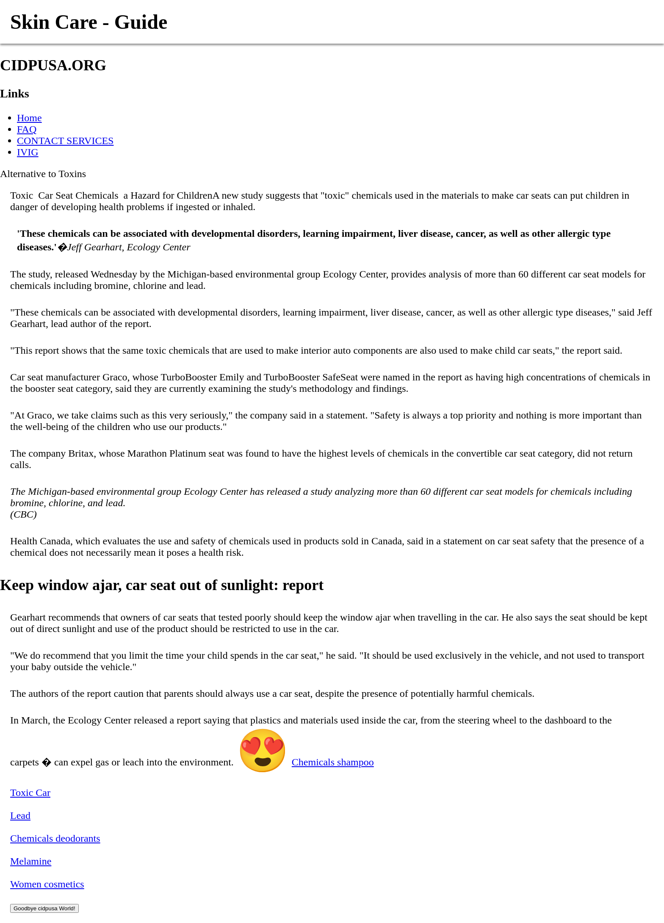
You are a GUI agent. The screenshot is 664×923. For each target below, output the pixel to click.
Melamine (30, 861)
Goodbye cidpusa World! (44, 908)
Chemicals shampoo (333, 762)
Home (29, 117)
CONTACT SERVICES (65, 140)
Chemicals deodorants (55, 838)
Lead (20, 815)
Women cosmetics (47, 884)
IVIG (28, 152)
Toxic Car (30, 792)
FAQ (26, 129)
